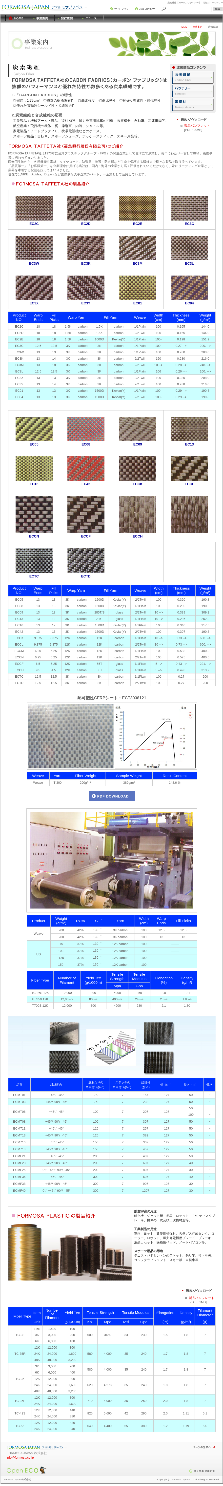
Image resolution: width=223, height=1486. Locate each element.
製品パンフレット (197, 126)
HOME (12, 18)
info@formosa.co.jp (20, 1457)
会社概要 (67, 18)
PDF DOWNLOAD (113, 796)
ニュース (91, 18)
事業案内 (42, 18)
